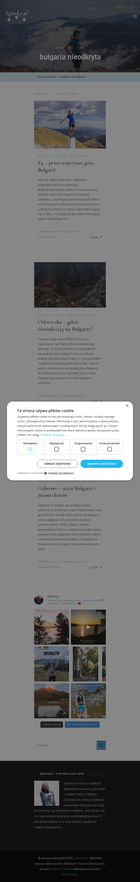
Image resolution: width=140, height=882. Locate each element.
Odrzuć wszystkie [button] (57, 463)
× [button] (127, 406)
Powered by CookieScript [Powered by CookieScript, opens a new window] (30, 473)
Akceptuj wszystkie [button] (102, 463)
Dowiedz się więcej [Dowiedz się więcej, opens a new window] (52, 435)
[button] (59, 473)
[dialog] (70, 441)
